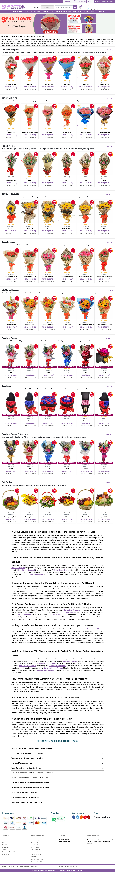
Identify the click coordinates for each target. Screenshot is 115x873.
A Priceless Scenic (11, 324)
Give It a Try (67, 180)
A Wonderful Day (48, 84)
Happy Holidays (104, 517)
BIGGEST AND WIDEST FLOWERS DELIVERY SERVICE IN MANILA (20, 866)
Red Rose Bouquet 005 (67, 276)
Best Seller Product (81, 1)
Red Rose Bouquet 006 (85, 276)
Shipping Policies (35, 849)
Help (111, 2)
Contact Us (63, 836)
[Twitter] (77, 817)
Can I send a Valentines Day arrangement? (25, 797)
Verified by (54, 813)
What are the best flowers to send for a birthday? (27, 758)
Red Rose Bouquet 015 (29, 276)
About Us (5, 839)
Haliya (48, 469)
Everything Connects (85, 132)
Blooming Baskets (30, 517)
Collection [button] (100, 11)
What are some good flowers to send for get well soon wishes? (32, 773)
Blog (3, 842)
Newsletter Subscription (9, 851)
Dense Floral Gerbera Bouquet (29, 132)
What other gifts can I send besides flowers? (26, 768)
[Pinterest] (85, 817)
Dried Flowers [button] (55, 11)
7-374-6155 (65, 844)
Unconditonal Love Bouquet (104, 276)
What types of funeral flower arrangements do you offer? (30, 783)
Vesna (85, 180)
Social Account (77, 813)
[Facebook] (73, 817)
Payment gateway (8, 813)
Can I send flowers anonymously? (22, 763)
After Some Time (29, 324)
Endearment (48, 421)
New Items (90, 1)
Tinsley (104, 180)
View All (110, 50)
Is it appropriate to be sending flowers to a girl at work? (30, 788)
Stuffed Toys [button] (77, 11)
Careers (4, 844)
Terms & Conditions (36, 854)
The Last (85, 421)
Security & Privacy (35, 851)
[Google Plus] (88, 817)
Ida (48, 228)
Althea (29, 180)
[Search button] (75, 7)
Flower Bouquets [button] (18, 11)
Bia (29, 372)
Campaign (33, 856)
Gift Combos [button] (37, 11)
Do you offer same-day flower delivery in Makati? (28, 753)
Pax (104, 469)
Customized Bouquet (93, 6)
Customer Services (93, 836)
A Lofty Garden (67, 324)
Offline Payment (35, 847)
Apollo (104, 228)
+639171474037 (67, 841)
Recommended (68, 1)
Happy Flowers (86, 228)
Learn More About (36, 836)
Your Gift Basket (66, 517)
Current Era (30, 228)
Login (97, 2)
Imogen (11, 469)
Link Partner (6, 854)
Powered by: (97, 813)
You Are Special (67, 132)
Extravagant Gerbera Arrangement (104, 133)
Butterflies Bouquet (11, 84)
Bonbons (85, 469)
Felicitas (104, 372)
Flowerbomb (11, 421)
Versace (104, 421)
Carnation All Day (104, 84)
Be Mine (29, 84)
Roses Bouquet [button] (66, 11)
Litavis (67, 372)
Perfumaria (30, 421)
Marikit (67, 469)
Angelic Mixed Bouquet (48, 324)
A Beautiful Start (10, 132)
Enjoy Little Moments (11, 180)
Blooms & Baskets (48, 517)
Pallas (48, 372)
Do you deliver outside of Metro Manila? (25, 792)
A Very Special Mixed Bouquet (104, 324)
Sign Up (105, 2)
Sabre (85, 372)
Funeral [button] (85, 11)
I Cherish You (85, 84)
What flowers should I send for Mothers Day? (26, 802)
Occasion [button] (46, 11)
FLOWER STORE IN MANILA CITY (68, 866)
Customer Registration (37, 839)
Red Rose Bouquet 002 (48, 276)
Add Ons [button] (92, 11)
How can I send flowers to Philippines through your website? (31, 748)
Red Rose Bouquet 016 (11, 276)
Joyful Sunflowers (67, 228)
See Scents (67, 421)
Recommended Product (37, 859)
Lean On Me (67, 84)
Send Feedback (64, 839)
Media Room (6, 847)
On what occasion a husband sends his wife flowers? (29, 778)
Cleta (11, 372)
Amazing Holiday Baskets (11, 517)
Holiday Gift (85, 517)
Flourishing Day (48, 132)
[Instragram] (81, 817)
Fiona (48, 180)
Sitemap (4, 849)
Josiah (29, 469)
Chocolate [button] (28, 11)
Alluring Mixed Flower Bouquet (85, 324)
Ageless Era (11, 228)
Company (5, 836)
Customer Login (35, 842)
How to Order (34, 844)
